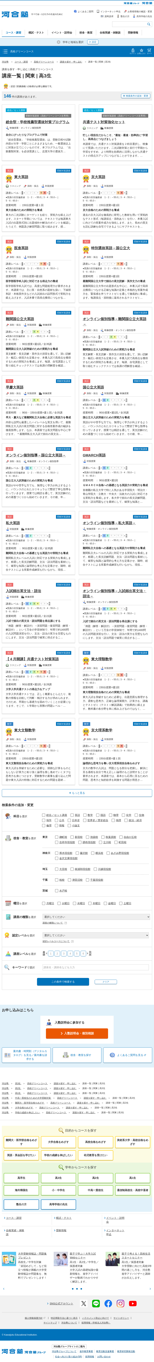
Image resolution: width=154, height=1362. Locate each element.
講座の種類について (55, 923)
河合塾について (69, 1322)
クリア (105, 982)
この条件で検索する (63, 981)
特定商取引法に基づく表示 (64, 1318)
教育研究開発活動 (126, 1351)
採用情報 (89, 1356)
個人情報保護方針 (35, 1318)
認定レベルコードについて (58, 941)
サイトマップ (50, 1322)
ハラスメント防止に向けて (95, 1318)
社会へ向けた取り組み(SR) (68, 1356)
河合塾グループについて (64, 1351)
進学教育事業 (86, 1351)
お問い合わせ (104, 1356)
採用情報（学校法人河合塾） (95, 1322)
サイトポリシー (121, 1318)
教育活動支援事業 (105, 1351)
